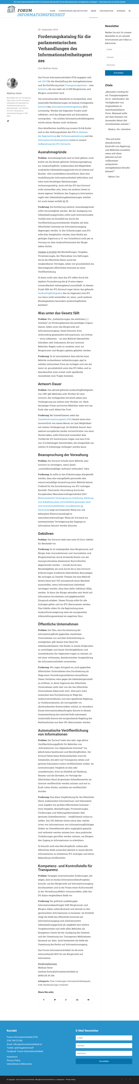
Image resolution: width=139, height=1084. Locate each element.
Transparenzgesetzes (76, 85)
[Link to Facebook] (122, 1080)
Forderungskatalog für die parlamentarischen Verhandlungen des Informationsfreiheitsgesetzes (65, 48)
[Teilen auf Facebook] (43, 1000)
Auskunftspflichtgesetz (50, 293)
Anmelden (119, 73)
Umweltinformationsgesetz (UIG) (55, 419)
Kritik (40, 985)
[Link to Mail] (130, 1080)
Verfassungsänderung (72, 136)
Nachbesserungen (51, 985)
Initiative (42, 89)
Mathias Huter (50, 68)
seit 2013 (42, 81)
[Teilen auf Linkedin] (77, 1000)
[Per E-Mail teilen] (88, 1000)
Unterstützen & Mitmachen (19, 1064)
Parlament (63, 985)
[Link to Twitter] (126, 1080)
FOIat (52, 981)
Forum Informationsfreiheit (30, 1052)
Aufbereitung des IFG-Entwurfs (54, 143)
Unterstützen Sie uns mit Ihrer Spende (112, 2)
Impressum (12, 1057)
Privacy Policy (13, 1061)
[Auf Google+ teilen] (66, 1000)
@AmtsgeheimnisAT (24, 1048)
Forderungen (60, 981)
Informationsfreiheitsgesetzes (66, 106)
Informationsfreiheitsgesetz (78, 981)
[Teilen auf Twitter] (54, 1000)
